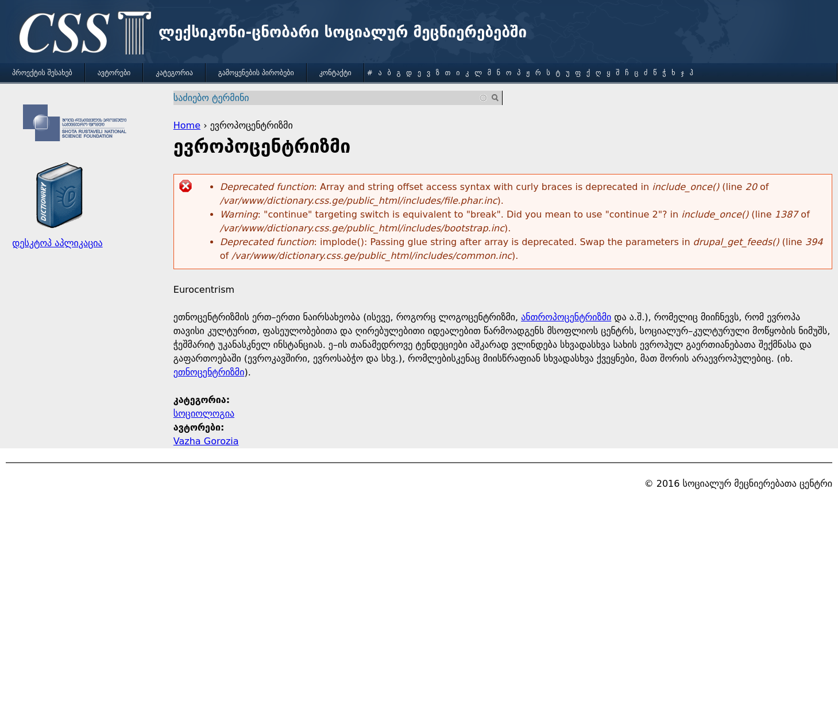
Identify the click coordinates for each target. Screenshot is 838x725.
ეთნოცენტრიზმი (209, 372)
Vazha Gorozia (206, 441)
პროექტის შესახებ (42, 73)
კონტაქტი (335, 73)
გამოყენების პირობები (256, 73)
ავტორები (114, 73)
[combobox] (331, 98)
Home (186, 125)
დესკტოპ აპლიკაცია (57, 243)
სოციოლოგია (203, 413)
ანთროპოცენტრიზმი (566, 317)
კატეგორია (174, 73)
